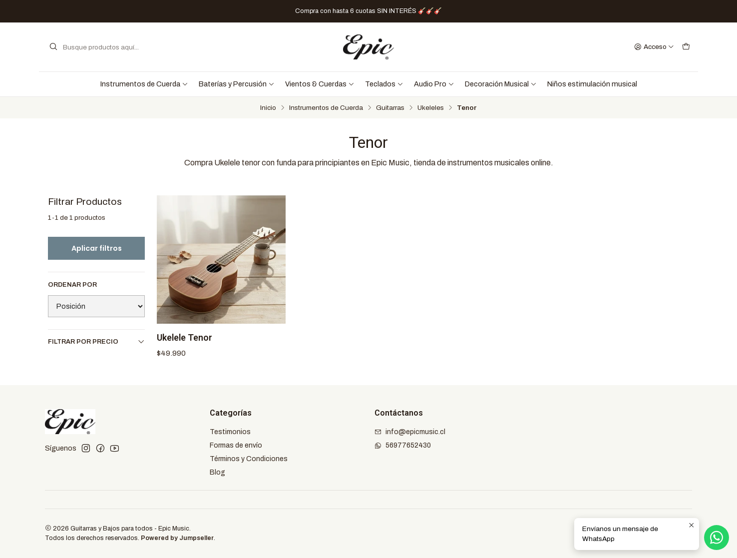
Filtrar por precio (96, 341)
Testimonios (230, 432)
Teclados (384, 84)
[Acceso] (654, 47)
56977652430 (402, 445)
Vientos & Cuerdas (320, 84)
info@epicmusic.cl (409, 432)
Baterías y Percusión (237, 84)
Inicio (268, 107)
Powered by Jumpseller (177, 538)
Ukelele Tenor (184, 338)
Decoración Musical (501, 84)
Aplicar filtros (96, 248)
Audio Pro (434, 84)
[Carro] (686, 47)
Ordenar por (72, 284)
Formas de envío (236, 445)
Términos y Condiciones (249, 459)
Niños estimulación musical (592, 84)
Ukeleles (430, 107)
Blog (217, 472)
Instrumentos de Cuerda (144, 84)
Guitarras (390, 107)
